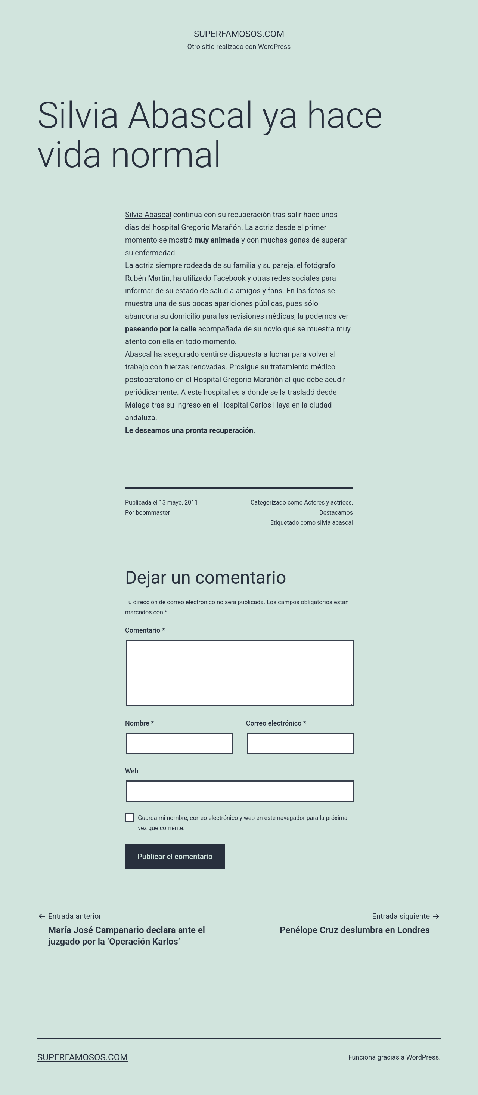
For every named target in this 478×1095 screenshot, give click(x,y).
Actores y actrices (328, 502)
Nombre (139, 723)
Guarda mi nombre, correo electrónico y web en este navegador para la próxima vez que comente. (242, 823)
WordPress (422, 1057)
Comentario (145, 630)
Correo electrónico (276, 723)
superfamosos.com (239, 34)
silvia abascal (335, 522)
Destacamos (336, 512)
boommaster (153, 512)
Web (131, 771)
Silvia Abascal (148, 214)
